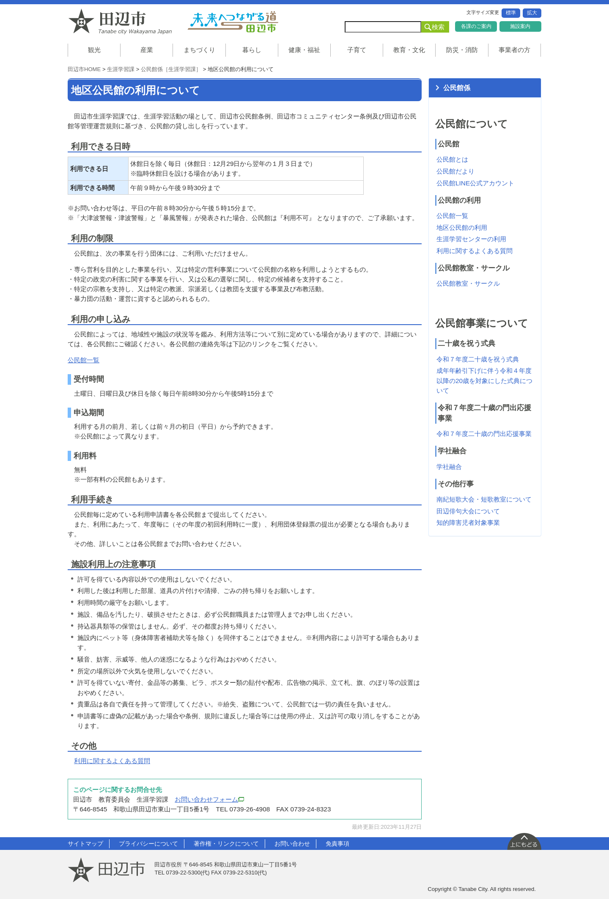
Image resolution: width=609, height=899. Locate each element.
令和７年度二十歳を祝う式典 (477, 359)
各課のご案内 (476, 26)
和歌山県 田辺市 (123, 21)
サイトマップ (85, 843)
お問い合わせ (292, 843)
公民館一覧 (83, 360)
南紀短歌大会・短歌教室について (484, 499)
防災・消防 (462, 49)
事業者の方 (514, 49)
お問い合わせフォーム (209, 799)
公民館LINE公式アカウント (475, 183)
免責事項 (337, 843)
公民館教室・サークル (468, 283)
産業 (146, 49)
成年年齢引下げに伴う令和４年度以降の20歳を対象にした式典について (484, 380)
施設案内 (520, 26)
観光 (94, 49)
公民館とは (452, 159)
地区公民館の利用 (461, 227)
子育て (356, 49)
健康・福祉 (304, 49)
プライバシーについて (148, 843)
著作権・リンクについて (226, 843)
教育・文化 (409, 49)
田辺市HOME (84, 69)
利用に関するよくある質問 (112, 760)
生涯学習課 (120, 69)
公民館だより (455, 171)
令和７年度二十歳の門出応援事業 (484, 433)
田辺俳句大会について (468, 511)
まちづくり (199, 49)
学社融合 (449, 466)
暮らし (251, 49)
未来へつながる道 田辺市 (233, 21)
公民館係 (456, 87)
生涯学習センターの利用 (471, 239)
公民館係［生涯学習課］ (171, 69)
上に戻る (524, 841)
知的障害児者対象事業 (468, 522)
